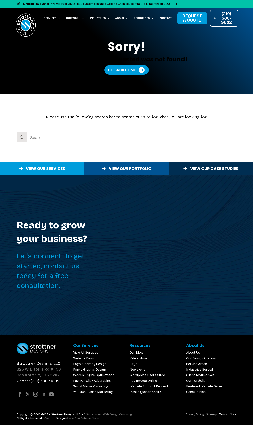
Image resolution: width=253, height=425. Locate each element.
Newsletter (138, 369)
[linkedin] (43, 394)
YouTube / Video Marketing (93, 392)
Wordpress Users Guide (147, 375)
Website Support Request (149, 386)
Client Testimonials (200, 375)
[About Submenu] (127, 18)
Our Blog (136, 352)
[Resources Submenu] (153, 18)
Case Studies (196, 392)
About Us (193, 352)
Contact (165, 18)
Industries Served (199, 369)
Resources (142, 18)
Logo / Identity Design (89, 364)
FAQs (133, 364)
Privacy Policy (195, 414)
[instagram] (35, 394)
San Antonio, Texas (87, 418)
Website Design (84, 358)
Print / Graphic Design (89, 369)
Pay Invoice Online (143, 381)
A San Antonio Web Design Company (108, 414)
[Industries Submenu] (109, 18)
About (119, 18)
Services (50, 18)
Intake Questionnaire (145, 392)
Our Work (73, 18)
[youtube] (51, 394)
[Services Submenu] (60, 18)
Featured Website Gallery (205, 386)
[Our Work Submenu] (83, 18)
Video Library (139, 358)
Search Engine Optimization (93, 375)
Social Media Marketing (90, 386)
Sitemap (211, 414)
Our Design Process (201, 358)
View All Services (85, 352)
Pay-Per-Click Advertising (92, 381)
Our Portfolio (196, 381)
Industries (98, 18)
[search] (22, 137)
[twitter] (28, 394)
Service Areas (196, 364)
